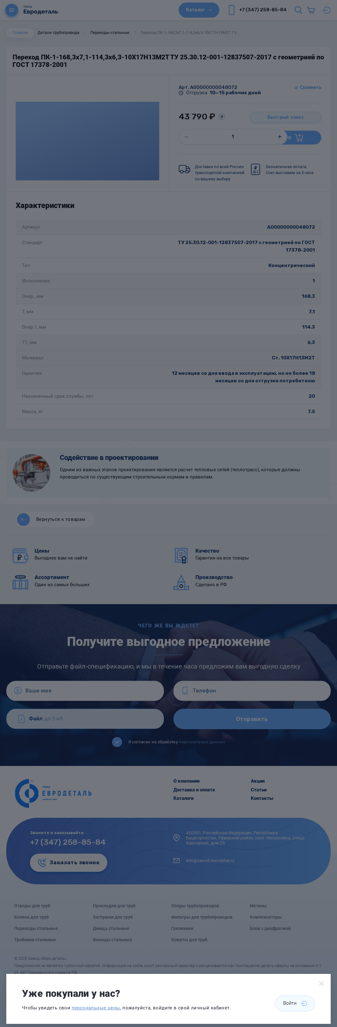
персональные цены (96, 1008)
